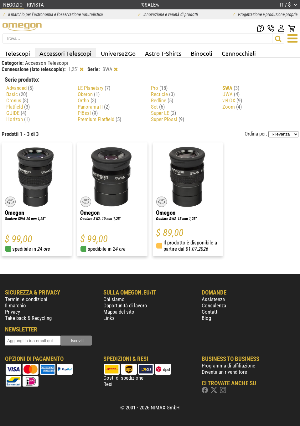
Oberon (89, 94)
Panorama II (94, 107)
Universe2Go (118, 53)
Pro (159, 88)
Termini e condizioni (26, 299)
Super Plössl (167, 119)
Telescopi (17, 53)
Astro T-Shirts (163, 53)
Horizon (18, 119)
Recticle (163, 94)
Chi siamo (114, 299)
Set (158, 107)
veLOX (232, 100)
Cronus (17, 100)
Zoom (232, 107)
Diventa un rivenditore (224, 372)
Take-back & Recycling (28, 318)
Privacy (12, 312)
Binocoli (201, 53)
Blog (206, 318)
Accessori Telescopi (65, 53)
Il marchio (15, 305)
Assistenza (213, 299)
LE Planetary (94, 88)
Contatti (210, 312)
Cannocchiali (239, 53)
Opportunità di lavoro (125, 305)
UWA (231, 94)
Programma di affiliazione (228, 365)
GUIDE (16, 113)
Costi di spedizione (123, 378)
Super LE (163, 113)
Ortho (87, 100)
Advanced (20, 88)
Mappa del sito (118, 312)
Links (109, 318)
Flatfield (18, 107)
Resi (107, 384)
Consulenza (214, 305)
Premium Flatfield (99, 119)
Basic (16, 94)
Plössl (88, 113)
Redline (162, 100)
